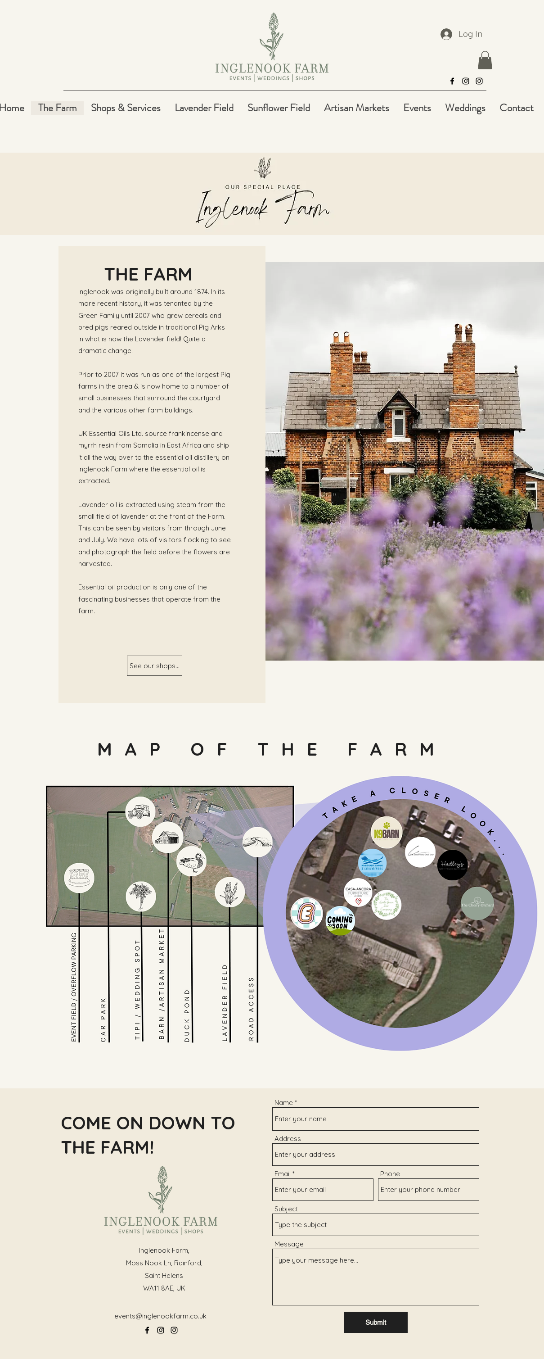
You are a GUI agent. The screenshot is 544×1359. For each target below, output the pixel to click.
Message (289, 1244)
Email (282, 1173)
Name (283, 1102)
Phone (390, 1173)
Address (287, 1138)
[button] (485, 60)
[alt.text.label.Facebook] (452, 81)
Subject (286, 1208)
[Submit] (376, 1322)
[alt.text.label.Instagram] (465, 81)
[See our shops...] (154, 666)
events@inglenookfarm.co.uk (160, 1316)
